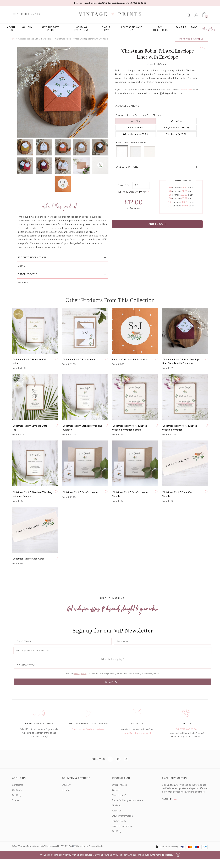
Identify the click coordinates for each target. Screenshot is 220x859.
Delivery (66, 785)
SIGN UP (112, 681)
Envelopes (46, 38)
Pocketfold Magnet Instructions (127, 800)
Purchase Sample (191, 38)
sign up (170, 799)
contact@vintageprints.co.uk (167, 93)
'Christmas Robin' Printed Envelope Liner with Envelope (81, 38)
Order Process (119, 785)
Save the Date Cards (50, 28)
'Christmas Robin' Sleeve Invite (79, 359)
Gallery (27, 27)
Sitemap (16, 800)
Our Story (17, 790)
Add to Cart (157, 224)
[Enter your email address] (112, 650)
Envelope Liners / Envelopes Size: (134, 115)
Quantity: (124, 185)
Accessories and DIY (131, 28)
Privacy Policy (119, 821)
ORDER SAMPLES (30, 14)
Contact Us (17, 785)
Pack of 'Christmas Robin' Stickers (130, 359)
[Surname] (162, 641)
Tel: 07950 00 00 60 (186, 729)
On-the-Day (107, 28)
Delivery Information (122, 815)
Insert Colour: (123, 142)
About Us (11, 28)
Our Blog (16, 795)
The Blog (208, 30)
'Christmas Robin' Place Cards (28, 558)
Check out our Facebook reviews (88, 729)
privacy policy (80, 673)
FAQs (194, 27)
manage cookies (164, 854)
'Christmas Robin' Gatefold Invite (80, 492)
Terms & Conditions (122, 826)
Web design (79, 846)
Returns (66, 790)
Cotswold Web (95, 846)
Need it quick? (119, 795)
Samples (181, 27)
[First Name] (63, 641)
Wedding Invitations (81, 28)
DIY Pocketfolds (160, 28)
